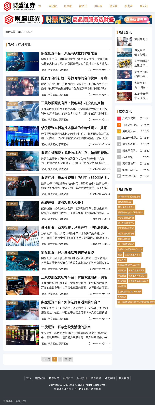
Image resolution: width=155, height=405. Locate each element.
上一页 (46, 359)
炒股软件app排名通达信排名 (130, 212)
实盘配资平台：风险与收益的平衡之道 (69, 53)
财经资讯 (98, 8)
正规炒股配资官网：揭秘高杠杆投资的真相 (72, 103)
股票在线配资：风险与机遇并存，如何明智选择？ (77, 153)
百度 (18, 401)
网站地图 (96, 389)
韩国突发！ (141, 39)
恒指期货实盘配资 (126, 228)
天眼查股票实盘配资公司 (129, 196)
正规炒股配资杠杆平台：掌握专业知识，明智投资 (77, 277)
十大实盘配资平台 (126, 218)
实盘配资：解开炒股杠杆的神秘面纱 (67, 252)
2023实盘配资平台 (126, 207)
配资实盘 (122, 281)
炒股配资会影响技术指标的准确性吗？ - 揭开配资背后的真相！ (87, 128)
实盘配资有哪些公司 (137, 276)
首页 (39, 8)
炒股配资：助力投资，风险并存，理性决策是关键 (77, 227)
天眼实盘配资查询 (136, 270)
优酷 (24, 401)
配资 (44, 69)
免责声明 (129, 8)
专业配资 (122, 276)
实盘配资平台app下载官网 (129, 291)
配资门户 (83, 8)
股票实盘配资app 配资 (138, 281)
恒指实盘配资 (124, 239)
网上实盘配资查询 (126, 244)
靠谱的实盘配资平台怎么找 (130, 249)
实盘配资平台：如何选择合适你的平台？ (70, 302)
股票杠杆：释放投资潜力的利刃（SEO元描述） (75, 178)
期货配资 (52, 69)
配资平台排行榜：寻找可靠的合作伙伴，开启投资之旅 (80, 78)
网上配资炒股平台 (126, 223)
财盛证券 (80, 384)
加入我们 (144, 8)
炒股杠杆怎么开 (125, 202)
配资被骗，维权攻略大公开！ (62, 203)
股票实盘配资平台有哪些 (129, 265)
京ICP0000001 (82, 389)
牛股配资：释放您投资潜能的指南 (66, 327)
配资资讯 (122, 297)
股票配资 (68, 8)
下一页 (68, 359)
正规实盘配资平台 (133, 255)
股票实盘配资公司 (126, 233)
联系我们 (113, 8)
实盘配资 (53, 8)
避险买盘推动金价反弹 (135, 144)
